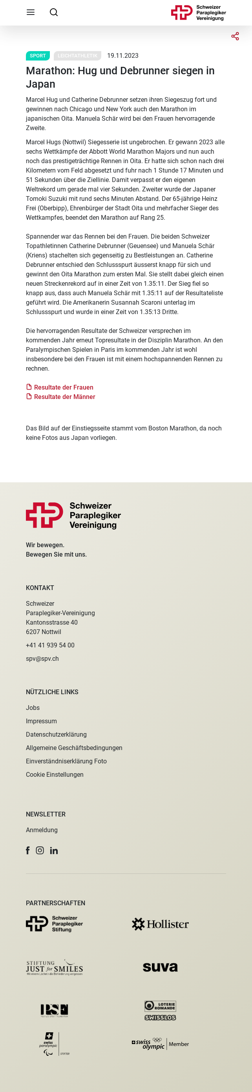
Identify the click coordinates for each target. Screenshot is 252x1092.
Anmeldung (42, 830)
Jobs (33, 707)
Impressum (41, 721)
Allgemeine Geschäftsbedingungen (74, 748)
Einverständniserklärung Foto (66, 761)
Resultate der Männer (64, 397)
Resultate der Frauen (63, 387)
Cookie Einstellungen (55, 774)
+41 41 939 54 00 (50, 645)
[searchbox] (53, 12)
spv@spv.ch (42, 658)
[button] (28, 850)
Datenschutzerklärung (56, 734)
